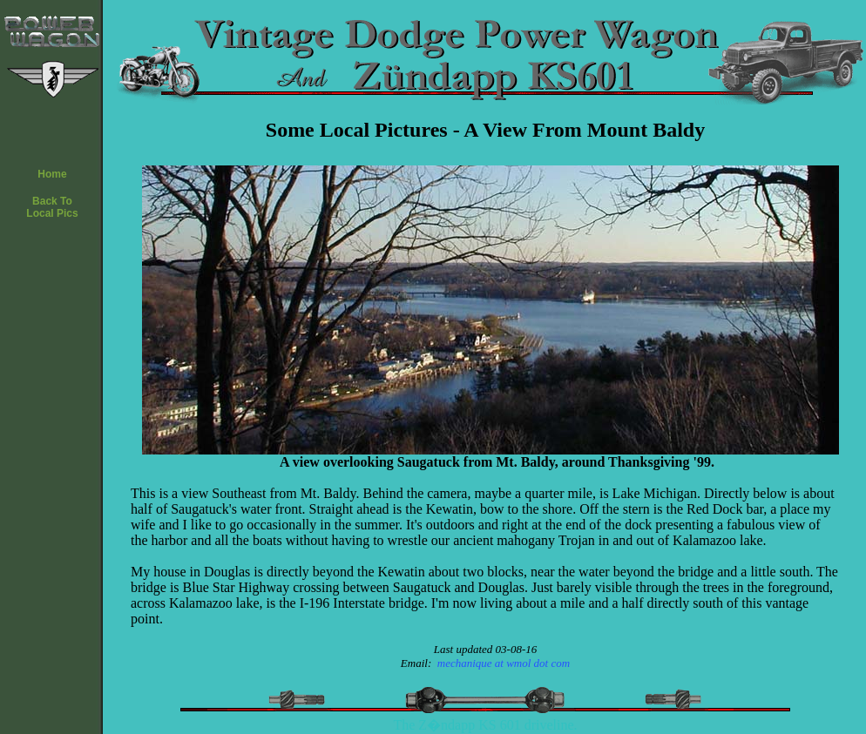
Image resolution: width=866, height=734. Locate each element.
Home (51, 174)
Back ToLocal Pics (52, 207)
